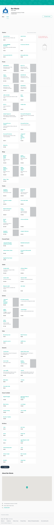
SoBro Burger (4, 320)
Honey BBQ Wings (23, 155)
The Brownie (6, 350)
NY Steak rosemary (25, 298)
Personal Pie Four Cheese (7, 123)
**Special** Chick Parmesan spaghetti (5, 300)
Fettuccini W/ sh (23, 190)
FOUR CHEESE (5, 75)
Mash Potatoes (24, 334)
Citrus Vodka (23, 409)
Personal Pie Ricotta (7, 133)
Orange (4, 439)
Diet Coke (23, 426)
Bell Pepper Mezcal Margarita (25, 396)
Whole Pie (5, 144)
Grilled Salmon (4, 309)
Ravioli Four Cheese (4, 220)
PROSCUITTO (6, 85)
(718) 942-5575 (14, 13)
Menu (3, 16)
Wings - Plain (6, 178)
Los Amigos (23, 403)
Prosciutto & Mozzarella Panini (26, 250)
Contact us (9, 520)
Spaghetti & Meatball (5, 190)
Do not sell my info (44, 520)
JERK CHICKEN (6, 94)
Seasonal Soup (6, 35)
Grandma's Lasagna (7, 199)
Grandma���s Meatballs (6, 44)
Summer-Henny (6, 409)
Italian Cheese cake (25, 350)
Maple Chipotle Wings (22, 168)
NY (4, 518)
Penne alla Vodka (24, 199)
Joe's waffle (5, 369)
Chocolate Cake (6, 385)
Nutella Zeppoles (23, 361)
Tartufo (22, 369)
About (8, 16)
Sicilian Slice (23, 103)
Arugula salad (6, 267)
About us (3, 520)
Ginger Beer (23, 459)
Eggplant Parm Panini (7, 257)
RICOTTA (23, 64)
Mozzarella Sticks (24, 54)
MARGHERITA (6, 64)
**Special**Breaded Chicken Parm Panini (7, 243)
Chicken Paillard (24, 267)
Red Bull (5, 459)
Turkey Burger (24, 308)
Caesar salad (6, 277)
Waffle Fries (23, 340)
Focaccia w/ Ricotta (25, 43)
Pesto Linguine (22, 209)
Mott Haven (22, 95)
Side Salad (23, 285)
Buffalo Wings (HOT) (4, 156)
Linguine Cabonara (24, 230)
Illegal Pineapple (6, 396)
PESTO (4, 103)
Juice (22, 446)
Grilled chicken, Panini (7, 249)
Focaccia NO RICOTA (7, 54)
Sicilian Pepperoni (7, 113)
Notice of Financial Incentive (33, 520)
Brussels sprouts (6, 334)
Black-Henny (6, 403)
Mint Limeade (23, 453)
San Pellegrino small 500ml (25, 440)
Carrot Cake (5, 360)
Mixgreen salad (6, 285)
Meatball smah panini (25, 242)
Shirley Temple (6, 453)
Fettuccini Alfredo (24, 218)
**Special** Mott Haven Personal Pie (23, 136)
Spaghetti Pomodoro (5, 231)
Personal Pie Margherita (26, 113)
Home (2, 518)
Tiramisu (22, 379)
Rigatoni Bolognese (7, 208)
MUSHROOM (23, 74)
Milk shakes (5, 379)
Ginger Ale (23, 433)
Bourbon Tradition (7, 416)
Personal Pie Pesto (25, 122)
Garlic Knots (23, 35)
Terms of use (15, 520)
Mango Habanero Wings (5, 168)
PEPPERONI (23, 85)
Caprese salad (24, 277)
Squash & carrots (7, 340)
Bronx (7, 518)
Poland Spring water (7, 446)
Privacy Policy (23, 520)
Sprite (4, 433)
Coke (4, 426)
